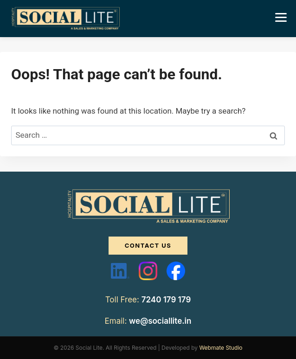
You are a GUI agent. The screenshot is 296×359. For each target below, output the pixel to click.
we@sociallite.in (160, 321)
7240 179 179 (166, 299)
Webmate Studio (220, 347)
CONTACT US (148, 245)
